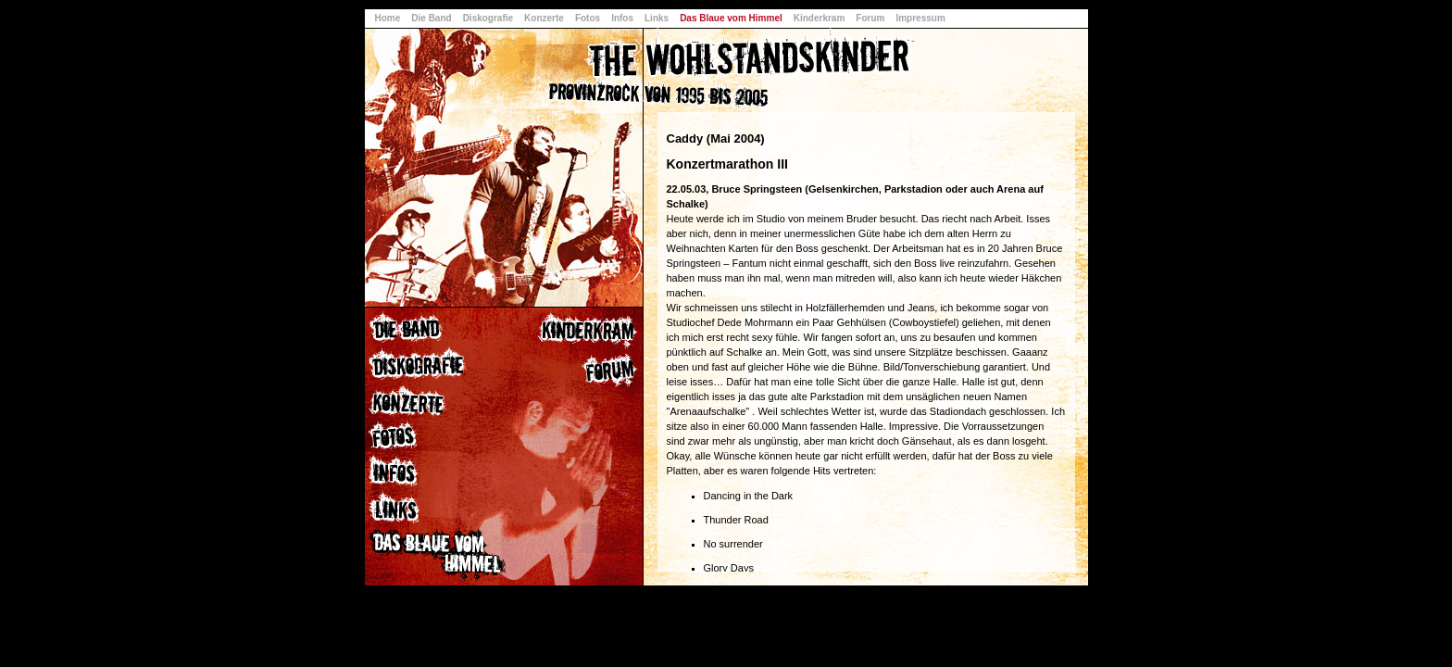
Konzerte (544, 18)
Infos (622, 18)
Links (657, 18)
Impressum (920, 18)
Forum (870, 18)
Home (388, 18)
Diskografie (488, 18)
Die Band (431, 18)
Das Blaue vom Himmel (731, 18)
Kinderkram (819, 18)
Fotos (587, 18)
